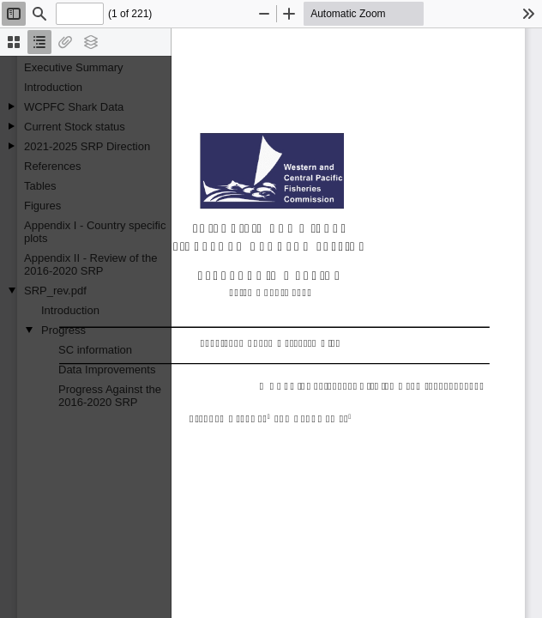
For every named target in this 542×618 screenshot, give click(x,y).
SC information (95, 349)
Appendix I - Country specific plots (95, 232)
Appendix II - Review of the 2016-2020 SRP (90, 264)
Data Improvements (106, 369)
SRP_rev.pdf (55, 290)
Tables (40, 185)
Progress (63, 330)
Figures (42, 205)
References (52, 166)
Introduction (53, 87)
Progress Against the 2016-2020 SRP (109, 396)
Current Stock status (74, 126)
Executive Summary (73, 67)
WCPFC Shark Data (73, 106)
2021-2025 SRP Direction (87, 146)
